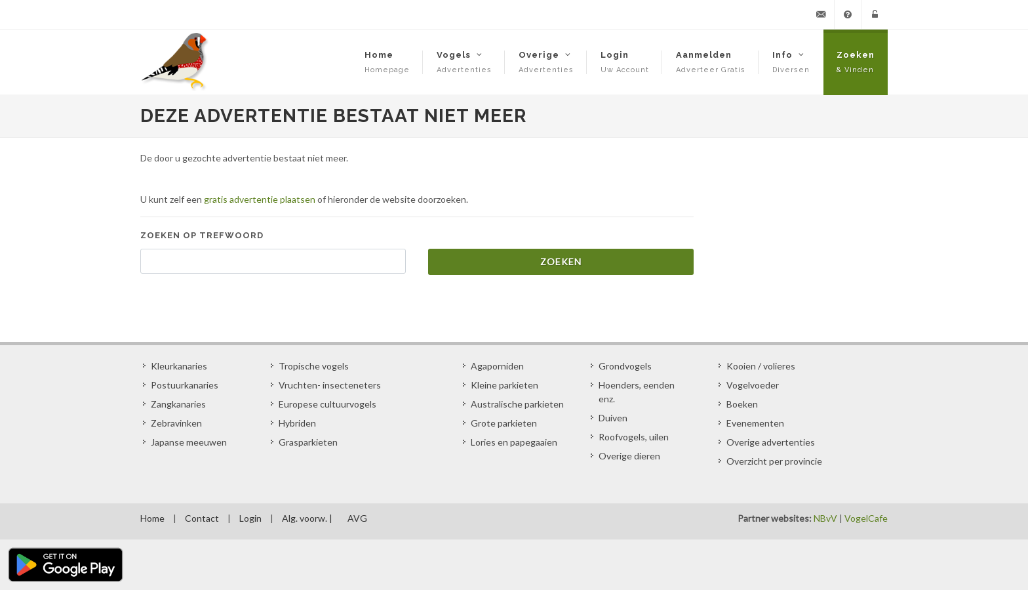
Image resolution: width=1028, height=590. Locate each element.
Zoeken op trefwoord (202, 235)
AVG (357, 518)
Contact (202, 518)
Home (152, 518)
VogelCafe (866, 518)
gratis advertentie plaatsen (259, 199)
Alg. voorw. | (307, 518)
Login (250, 518)
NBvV (825, 518)
